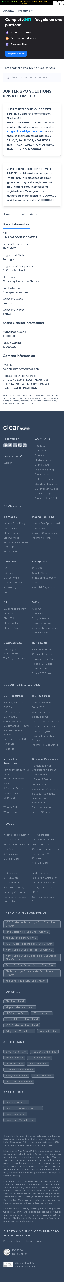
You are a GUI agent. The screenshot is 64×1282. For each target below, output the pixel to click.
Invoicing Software (42, 623)
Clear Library (42, 474)
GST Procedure (12, 712)
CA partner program (14, 608)
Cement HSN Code (43, 654)
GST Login (9, 573)
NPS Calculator (40, 862)
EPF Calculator (40, 892)
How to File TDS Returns (45, 721)
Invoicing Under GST (14, 739)
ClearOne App (40, 632)
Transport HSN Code (43, 659)
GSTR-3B (8, 749)
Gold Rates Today (13, 887)
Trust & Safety (43, 493)
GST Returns (10, 707)
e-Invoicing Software (44, 577)
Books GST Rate (41, 673)
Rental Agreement (42, 807)
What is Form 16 (41, 712)
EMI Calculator (11, 839)
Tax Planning (10, 528)
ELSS (6, 783)
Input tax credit (12, 592)
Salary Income (40, 716)
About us (40, 445)
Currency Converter (14, 892)
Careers (39, 455)
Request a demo (16, 53)
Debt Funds (10, 797)
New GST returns (12, 582)
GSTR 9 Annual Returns (16, 725)
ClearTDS (37, 582)
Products (26, 10)
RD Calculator (11, 877)
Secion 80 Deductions (45, 533)
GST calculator (11, 858)
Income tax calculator (16, 834)
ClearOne (37, 613)
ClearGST (37, 568)
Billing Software (41, 618)
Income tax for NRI (42, 537)
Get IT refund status (43, 882)
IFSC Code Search (42, 844)
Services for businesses (45, 627)
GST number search (43, 839)
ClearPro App (11, 627)
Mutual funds (10, 551)
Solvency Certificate (43, 793)
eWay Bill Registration (44, 587)
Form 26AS (38, 707)
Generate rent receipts (45, 849)
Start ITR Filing (58, 3)
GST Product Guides (46, 488)
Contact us (41, 450)
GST (5, 568)
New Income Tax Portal (45, 726)
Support (8, 462)
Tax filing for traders (14, 658)
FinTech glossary (44, 479)
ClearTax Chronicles (46, 484)
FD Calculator (11, 882)
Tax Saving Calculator (44, 877)
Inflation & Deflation (43, 779)
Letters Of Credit (42, 812)
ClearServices (11, 537)
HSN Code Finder (41, 649)
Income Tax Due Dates (45, 744)
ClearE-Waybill (40, 573)
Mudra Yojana (40, 774)
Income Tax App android (46, 523)
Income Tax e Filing (14, 523)
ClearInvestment (13, 533)
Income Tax (38, 528)
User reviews (42, 464)
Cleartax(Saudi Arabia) (48, 498)
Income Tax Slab (41, 702)
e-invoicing (9, 587)
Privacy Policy (11, 1241)
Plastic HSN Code (42, 663)
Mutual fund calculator (16, 844)
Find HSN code (40, 873)
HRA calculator (11, 873)
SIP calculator (11, 854)
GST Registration (13, 702)
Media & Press (43, 460)
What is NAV (10, 812)
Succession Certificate (45, 789)
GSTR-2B (8, 744)
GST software (11, 577)
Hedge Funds (10, 793)
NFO (5, 802)
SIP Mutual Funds (13, 788)
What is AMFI (10, 807)
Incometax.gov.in (41, 731)
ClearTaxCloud (11, 623)
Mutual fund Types (13, 778)
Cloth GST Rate (41, 668)
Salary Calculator (42, 887)
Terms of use (33, 1241)
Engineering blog (44, 469)
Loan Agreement (41, 784)
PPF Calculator (40, 834)
